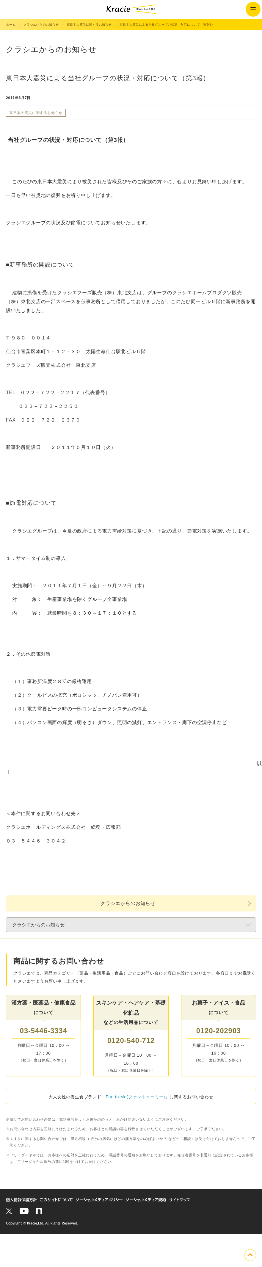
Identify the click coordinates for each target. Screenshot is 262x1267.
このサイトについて (56, 1200)
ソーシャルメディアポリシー (99, 1200)
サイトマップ (179, 1200)
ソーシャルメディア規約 (146, 1200)
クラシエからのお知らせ (128, 903)
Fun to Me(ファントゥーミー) (135, 1096)
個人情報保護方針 (21, 1200)
